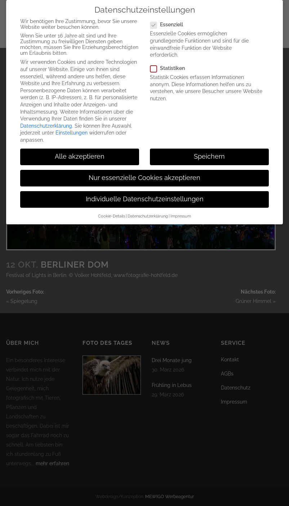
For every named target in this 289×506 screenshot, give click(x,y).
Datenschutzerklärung (46, 120)
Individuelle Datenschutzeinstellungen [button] (145, 193)
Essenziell (169, 19)
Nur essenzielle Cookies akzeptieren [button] (144, 172)
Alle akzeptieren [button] (80, 151)
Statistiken (170, 63)
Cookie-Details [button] (111, 210)
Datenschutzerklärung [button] (148, 210)
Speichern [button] (209, 151)
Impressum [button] (180, 210)
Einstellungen (71, 127)
